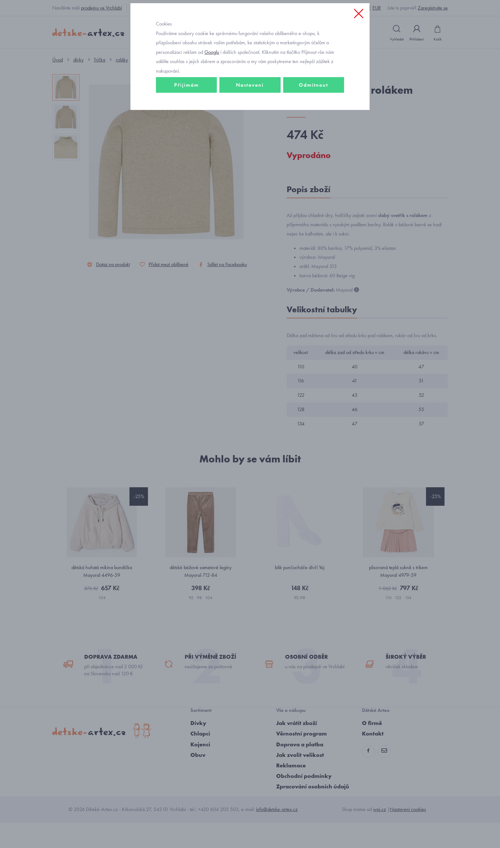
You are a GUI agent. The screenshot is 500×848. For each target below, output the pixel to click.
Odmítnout (313, 129)
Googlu (211, 96)
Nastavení (250, 129)
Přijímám (186, 129)
